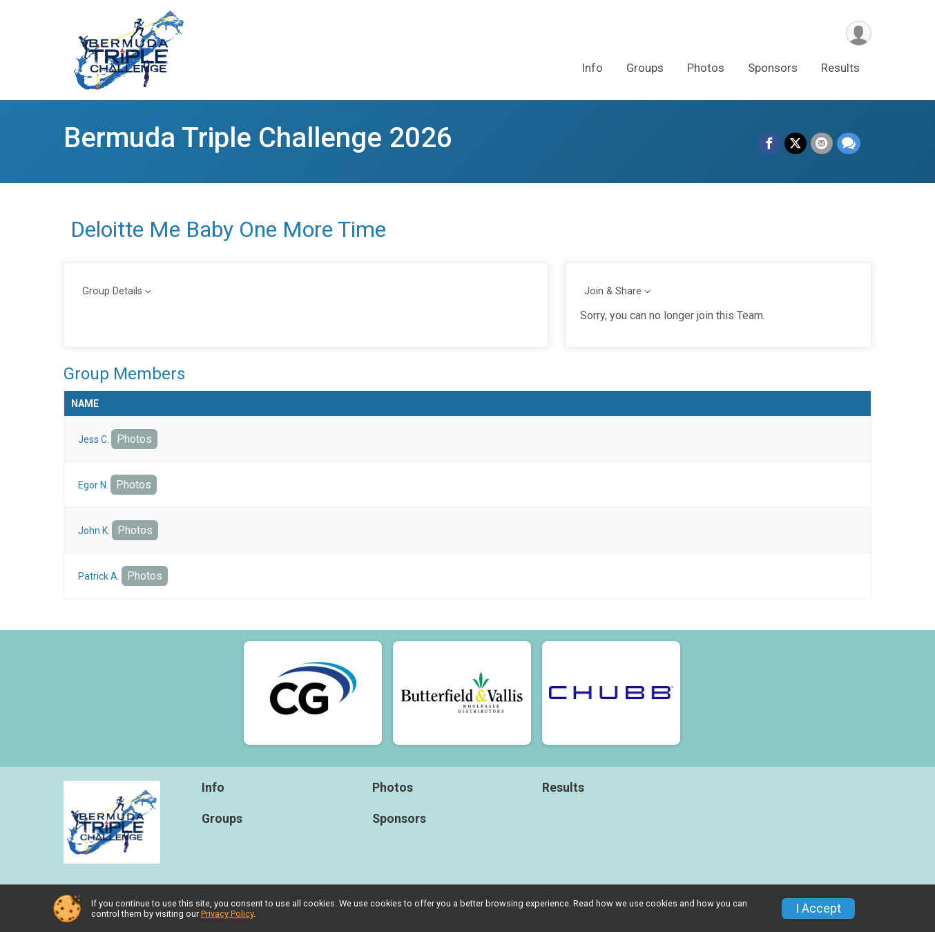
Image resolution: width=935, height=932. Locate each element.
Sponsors (773, 68)
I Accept (818, 908)
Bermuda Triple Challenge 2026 (258, 138)
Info (592, 68)
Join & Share (613, 291)
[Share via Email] (822, 144)
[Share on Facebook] (769, 144)
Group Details (112, 291)
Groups (645, 68)
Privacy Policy (227, 914)
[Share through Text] (848, 144)
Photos (705, 68)
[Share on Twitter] (795, 144)
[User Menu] (858, 33)
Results (840, 68)
